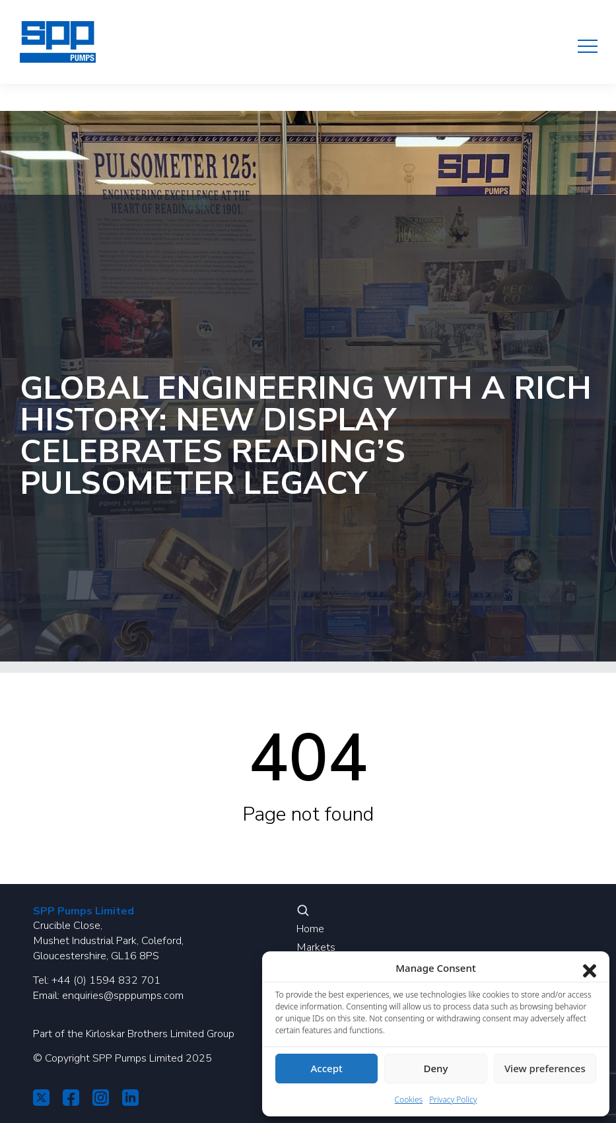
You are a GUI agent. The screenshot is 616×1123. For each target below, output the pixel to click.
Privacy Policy (453, 1099)
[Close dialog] (589, 967)
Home (310, 929)
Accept (327, 1068)
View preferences (545, 1068)
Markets (315, 947)
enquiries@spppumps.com (123, 995)
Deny (436, 1068)
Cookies (409, 1099)
